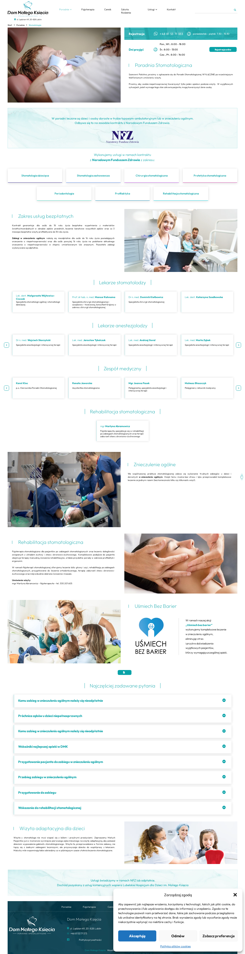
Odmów (178, 936)
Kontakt (171, 9)
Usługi (151, 9)
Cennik (107, 9)
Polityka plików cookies (175, 946)
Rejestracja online (223, 49)
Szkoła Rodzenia (126, 11)
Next (238, 345)
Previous (6, 345)
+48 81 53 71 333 (171, 34)
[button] (235, 894)
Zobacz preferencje (218, 936)
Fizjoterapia (87, 9)
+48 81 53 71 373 (79, 933)
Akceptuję (137, 936)
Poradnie (64, 9)
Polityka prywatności (90, 939)
